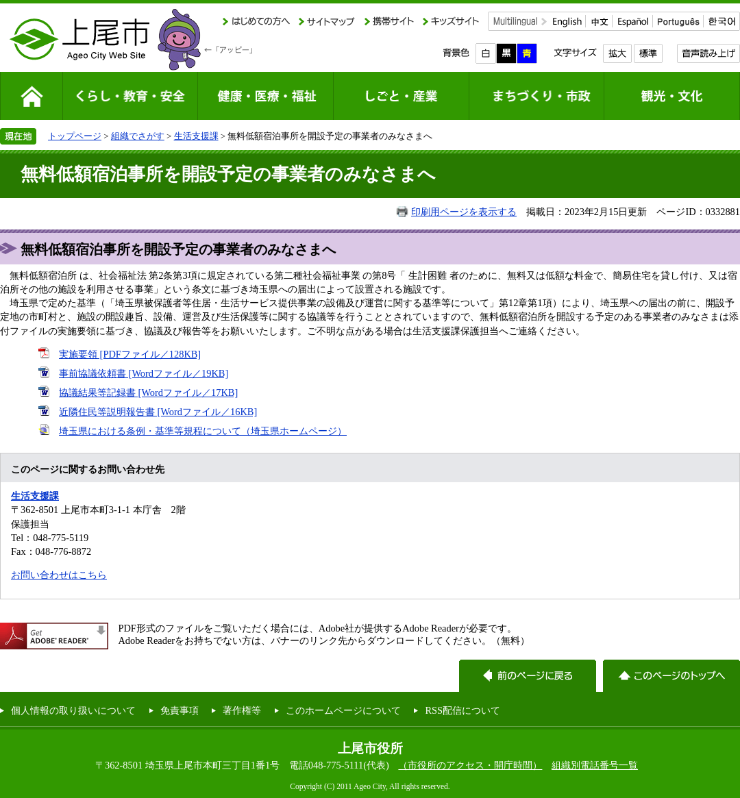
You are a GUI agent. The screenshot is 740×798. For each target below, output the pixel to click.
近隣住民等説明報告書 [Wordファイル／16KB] (158, 411)
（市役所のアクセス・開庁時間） (470, 765)
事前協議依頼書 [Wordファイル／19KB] (143, 373)
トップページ (74, 136)
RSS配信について (462, 710)
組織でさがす (137, 136)
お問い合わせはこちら (59, 574)
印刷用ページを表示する (464, 211)
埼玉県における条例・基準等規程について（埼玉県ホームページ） (203, 430)
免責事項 (179, 710)
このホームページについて (343, 710)
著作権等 (242, 710)
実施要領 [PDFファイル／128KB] (130, 354)
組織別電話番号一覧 (595, 765)
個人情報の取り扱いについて (73, 710)
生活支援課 (196, 136)
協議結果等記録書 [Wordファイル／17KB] (148, 392)
